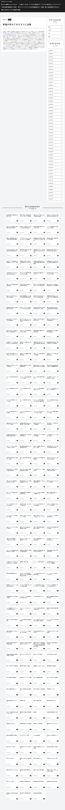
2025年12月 (50, 66)
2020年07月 (50, 192)
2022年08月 (50, 116)
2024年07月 (50, 104)
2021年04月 (50, 164)
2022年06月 (50, 123)
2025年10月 (50, 72)
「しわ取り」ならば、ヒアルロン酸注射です (29, 4)
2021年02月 (50, 170)
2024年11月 (50, 91)
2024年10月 (50, 94)
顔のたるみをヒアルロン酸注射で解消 (10, 9)
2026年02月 (50, 60)
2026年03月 (50, 56)
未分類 (9, 19)
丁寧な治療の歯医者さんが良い (9, 7)
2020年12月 (50, 176)
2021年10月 (50, 145)
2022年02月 (50, 135)
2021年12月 (50, 142)
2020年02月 (50, 199)
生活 (49, 33)
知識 (49, 36)
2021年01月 (50, 173)
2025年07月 (50, 82)
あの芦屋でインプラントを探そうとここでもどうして (18, 47)
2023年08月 (50, 113)
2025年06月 (50, 85)
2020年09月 (50, 186)
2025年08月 (50, 79)
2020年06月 (50, 195)
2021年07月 (50, 154)
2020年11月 (50, 180)
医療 (49, 26)
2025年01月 (50, 88)
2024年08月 (50, 101)
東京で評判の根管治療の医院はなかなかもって (13, 39)
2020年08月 (50, 189)
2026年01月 (50, 63)
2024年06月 (50, 107)
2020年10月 (50, 183)
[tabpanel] (12, 217)
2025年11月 (50, 69)
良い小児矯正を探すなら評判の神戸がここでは (31, 35)
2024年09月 (50, 97)
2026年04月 (50, 53)
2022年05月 (50, 126)
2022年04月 (50, 129)
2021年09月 (50, 148)
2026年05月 (50, 50)
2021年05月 (50, 161)
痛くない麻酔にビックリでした (9, 4)
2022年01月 (50, 139)
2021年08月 (50, 151)
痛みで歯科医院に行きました (52, 7)
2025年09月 (50, 75)
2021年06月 (50, 158)
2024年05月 (50, 110)
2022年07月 (50, 120)
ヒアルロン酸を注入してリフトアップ (51, 4)
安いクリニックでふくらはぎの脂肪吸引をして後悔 (31, 7)
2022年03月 (50, 132)
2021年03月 (50, 167)
